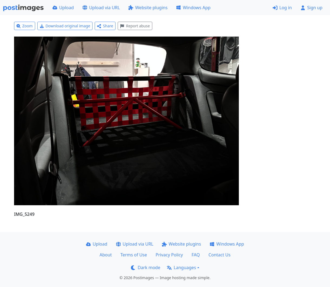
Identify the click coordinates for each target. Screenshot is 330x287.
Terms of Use (133, 255)
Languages (181, 267)
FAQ (196, 255)
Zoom (24, 25)
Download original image (65, 25)
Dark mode (145, 267)
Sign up (311, 8)
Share (105, 25)
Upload (63, 8)
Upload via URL (101, 8)
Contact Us (219, 255)
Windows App (193, 8)
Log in (282, 8)
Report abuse (135, 25)
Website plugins (147, 8)
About (106, 255)
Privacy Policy (169, 255)
